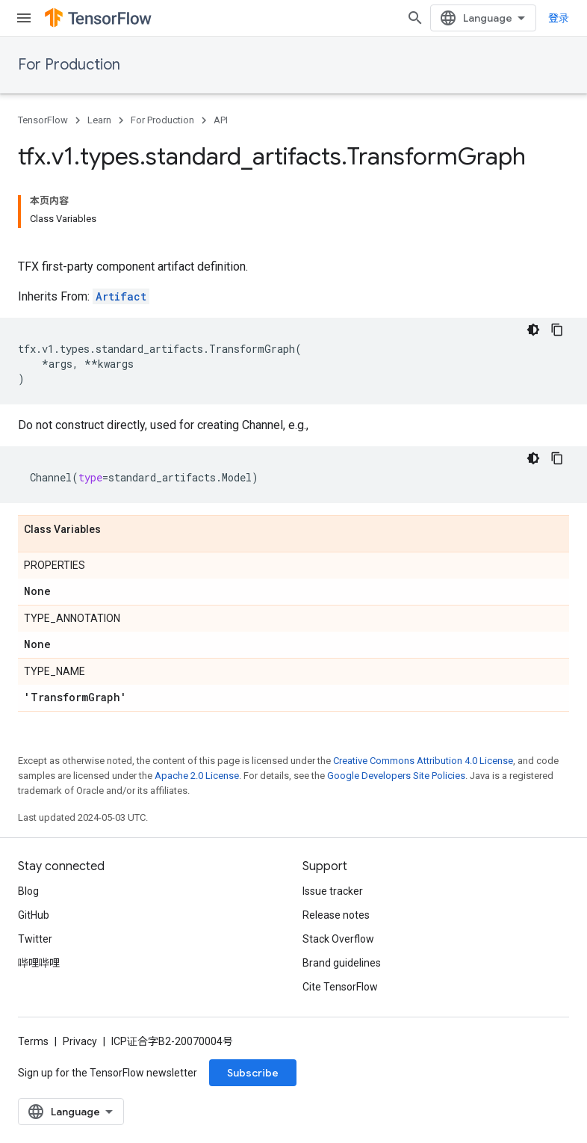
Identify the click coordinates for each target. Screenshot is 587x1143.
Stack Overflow (338, 939)
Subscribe (253, 1072)
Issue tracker (332, 891)
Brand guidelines (341, 963)
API (221, 120)
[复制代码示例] (557, 330)
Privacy (80, 1041)
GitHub (33, 915)
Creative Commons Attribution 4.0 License (423, 760)
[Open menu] (24, 18)
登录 (558, 18)
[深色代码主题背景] (533, 330)
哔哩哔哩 (39, 963)
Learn (99, 120)
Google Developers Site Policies (396, 775)
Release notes (336, 915)
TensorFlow (43, 120)
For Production (69, 64)
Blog (28, 891)
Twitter (35, 939)
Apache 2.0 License (197, 775)
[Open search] (415, 18)
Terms (33, 1041)
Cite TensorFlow (340, 987)
